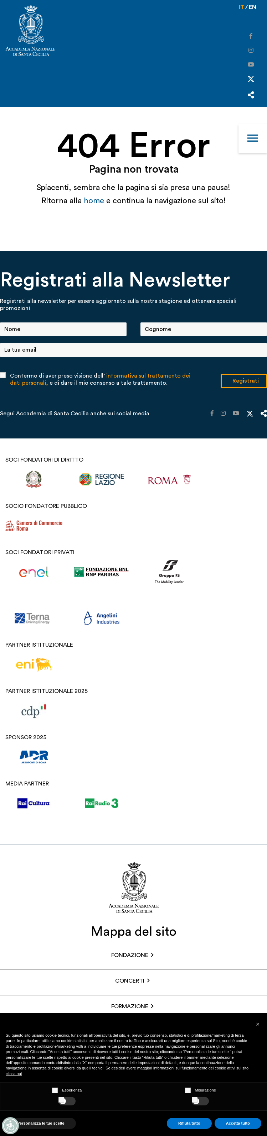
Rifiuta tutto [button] (189, 1123)
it (241, 7)
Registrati (245, 381)
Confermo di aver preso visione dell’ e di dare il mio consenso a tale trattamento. (100, 379)
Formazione (129, 1006)
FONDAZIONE (129, 955)
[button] (257, 1024)
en (252, 7)
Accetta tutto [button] (238, 1123)
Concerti (129, 981)
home (95, 201)
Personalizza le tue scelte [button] (41, 1123)
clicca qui (14, 1074)
